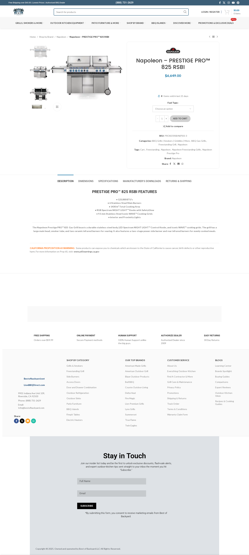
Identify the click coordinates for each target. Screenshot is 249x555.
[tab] (65, 179)
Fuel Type (173, 102)
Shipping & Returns (176, 398)
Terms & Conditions (177, 409)
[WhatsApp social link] (182, 164)
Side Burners (73, 376)
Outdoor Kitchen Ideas (223, 394)
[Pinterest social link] (238, 2)
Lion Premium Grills (134, 403)
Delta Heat (130, 393)
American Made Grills (135, 365)
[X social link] (224, 2)
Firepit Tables (73, 414)
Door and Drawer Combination (82, 387)
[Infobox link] (41, 339)
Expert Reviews (223, 387)
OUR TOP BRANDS (135, 360)
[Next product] (217, 37)
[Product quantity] (162, 118)
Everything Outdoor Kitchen (181, 371)
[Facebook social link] (220, 2)
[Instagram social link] (228, 2)
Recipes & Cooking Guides (224, 402)
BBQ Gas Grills (198, 140)
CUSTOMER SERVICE (178, 360)
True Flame (130, 420)
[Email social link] (178, 164)
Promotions (173, 393)
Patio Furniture (74, 403)
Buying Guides (222, 376)
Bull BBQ (129, 382)
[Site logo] (19, 11)
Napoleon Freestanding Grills (186, 149)
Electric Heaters (75, 420)
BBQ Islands (73, 409)
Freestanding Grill (167, 144)
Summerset (131, 414)
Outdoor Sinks (74, 398)
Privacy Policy (174, 387)
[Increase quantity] (166, 118)
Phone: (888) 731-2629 (29, 400)
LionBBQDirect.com (34, 385)
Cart (142, 149)
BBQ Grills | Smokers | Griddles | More (171, 140)
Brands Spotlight (223, 371)
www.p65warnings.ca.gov (86, 251)
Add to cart (180, 118)
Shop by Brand (46, 36)
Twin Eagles (131, 425)
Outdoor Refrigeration (78, 393)
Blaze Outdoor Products (137, 376)
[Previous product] (210, 37)
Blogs (218, 360)
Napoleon (61, 36)
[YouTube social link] (233, 2)
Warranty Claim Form (177, 414)
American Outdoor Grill (136, 371)
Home (33, 36)
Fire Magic (130, 398)
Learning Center (223, 365)
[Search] (121, 12)
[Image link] (38, 364)
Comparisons (221, 382)
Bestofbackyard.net (34, 378)
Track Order (173, 403)
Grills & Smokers (75, 365)
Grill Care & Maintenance (179, 382)
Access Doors (73, 382)
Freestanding (152, 149)
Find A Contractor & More (180, 376)
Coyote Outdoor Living (136, 387)
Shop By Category (78, 360)
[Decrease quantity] (158, 118)
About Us (172, 365)
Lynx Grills (130, 409)
